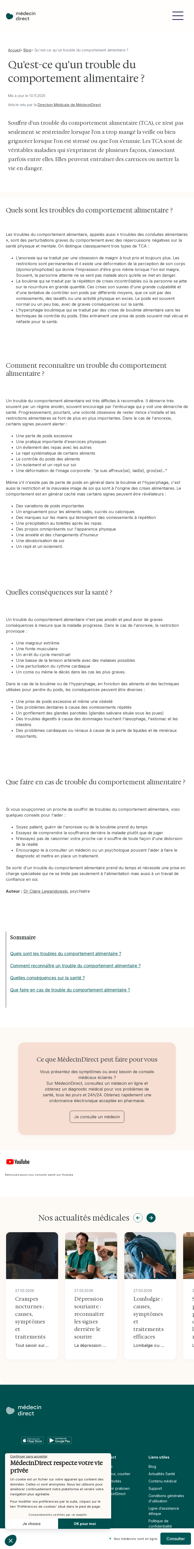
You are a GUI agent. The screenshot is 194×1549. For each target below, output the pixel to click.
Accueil (14, 50)
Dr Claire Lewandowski (45, 891)
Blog (27, 50)
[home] (20, 16)
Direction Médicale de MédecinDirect (69, 105)
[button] (178, 15)
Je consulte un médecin (97, 1116)
